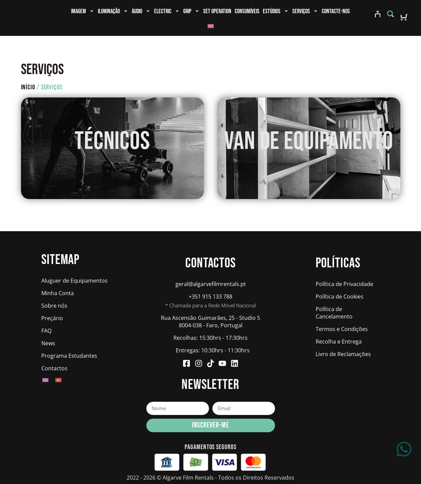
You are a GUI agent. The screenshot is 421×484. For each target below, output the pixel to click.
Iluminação (112, 11)
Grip (190, 11)
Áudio (140, 11)
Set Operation (217, 11)
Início (28, 91)
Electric (166, 11)
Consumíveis (247, 11)
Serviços (304, 11)
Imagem (82, 11)
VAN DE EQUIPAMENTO (308, 145)
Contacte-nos (336, 11)
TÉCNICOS (112, 145)
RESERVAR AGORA (112, 168)
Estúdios (275, 11)
